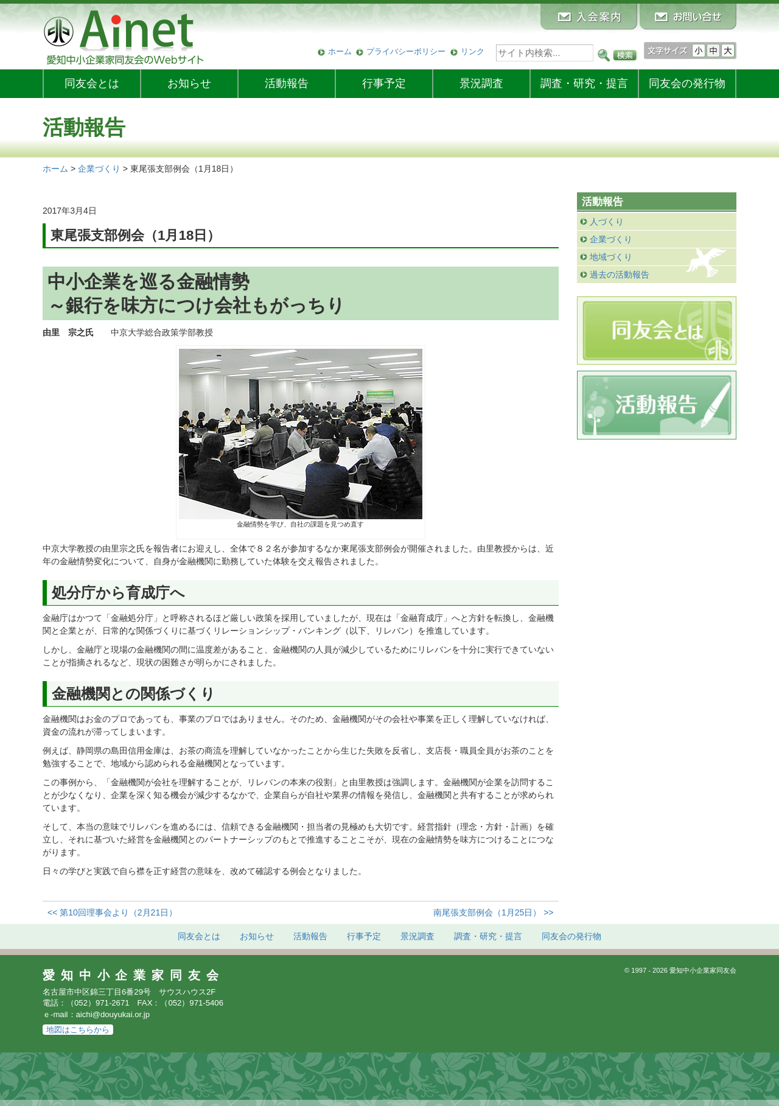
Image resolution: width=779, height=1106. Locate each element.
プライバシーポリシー (405, 51)
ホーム (340, 51)
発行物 (687, 83)
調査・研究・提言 (584, 83)
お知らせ (189, 83)
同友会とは (92, 83)
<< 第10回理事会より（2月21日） (112, 912)
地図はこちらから (78, 1029)
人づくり (607, 221)
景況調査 (481, 83)
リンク (472, 51)
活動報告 (287, 83)
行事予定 (384, 83)
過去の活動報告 (619, 274)
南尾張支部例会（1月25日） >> (493, 912)
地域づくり (611, 257)
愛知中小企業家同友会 (134, 975)
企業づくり (611, 239)
